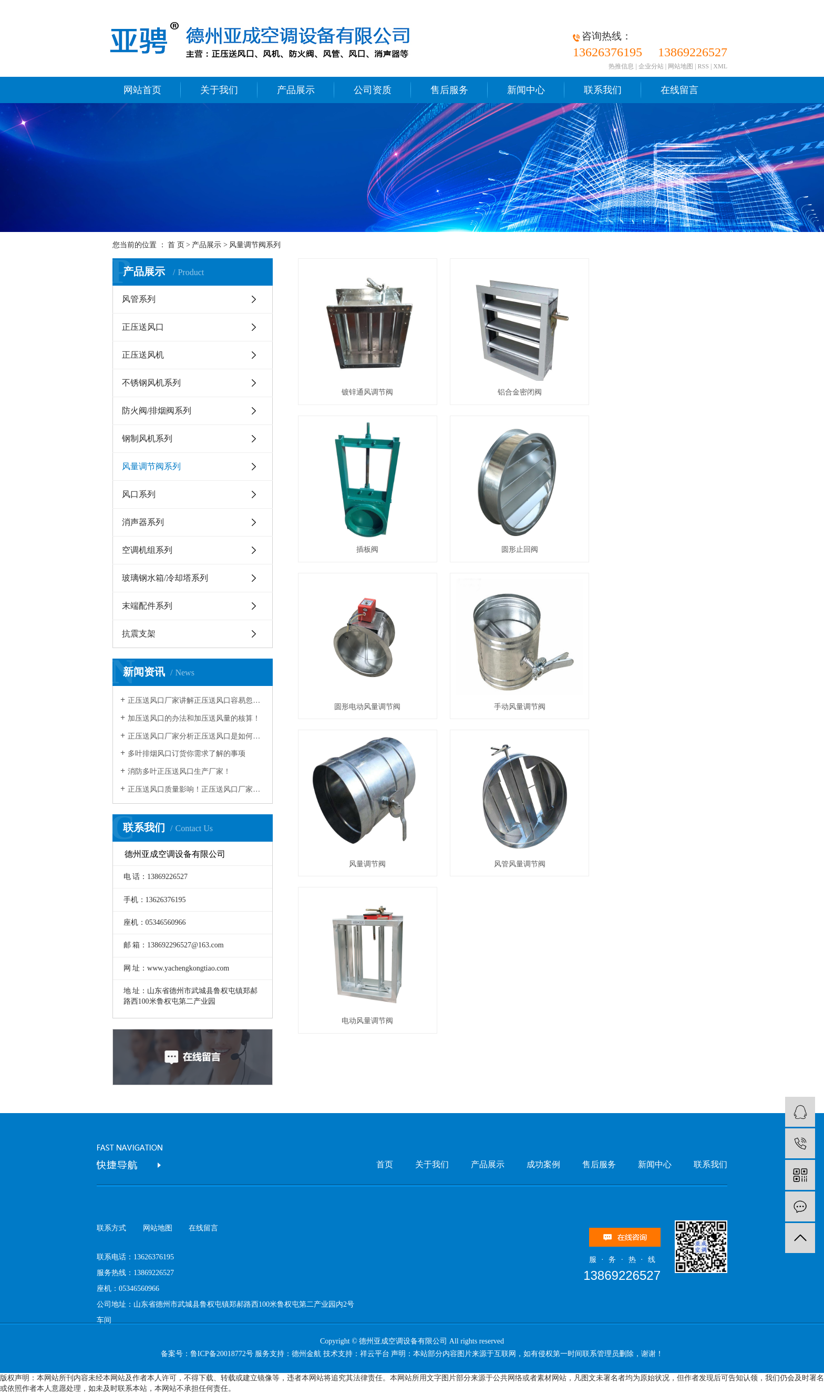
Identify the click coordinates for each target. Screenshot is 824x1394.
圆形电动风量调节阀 (504, 549)
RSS (703, 66)
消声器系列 (143, 522)
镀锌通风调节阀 (362, 392)
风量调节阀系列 (255, 245)
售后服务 (449, 90)
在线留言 (679, 90)
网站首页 (142, 90)
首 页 (176, 245)
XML (720, 66)
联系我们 (603, 90)
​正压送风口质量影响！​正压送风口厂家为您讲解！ (196, 789)
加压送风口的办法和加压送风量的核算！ (194, 718)
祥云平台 (374, 1354)
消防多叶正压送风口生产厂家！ (179, 771)
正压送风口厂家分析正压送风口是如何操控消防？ (196, 736)
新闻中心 (526, 90)
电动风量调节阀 (645, 707)
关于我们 (219, 90)
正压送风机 (143, 354)
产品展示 (296, 90)
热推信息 (621, 66)
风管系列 (139, 299)
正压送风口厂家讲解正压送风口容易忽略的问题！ (196, 700)
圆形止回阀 (362, 549)
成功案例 (543, 1164)
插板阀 (645, 392)
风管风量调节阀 (504, 707)
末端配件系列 (147, 605)
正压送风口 (143, 326)
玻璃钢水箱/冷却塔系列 (165, 577)
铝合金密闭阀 (504, 392)
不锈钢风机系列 (151, 382)
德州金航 (306, 1354)
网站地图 (680, 66)
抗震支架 (139, 633)
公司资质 (373, 90)
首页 (384, 1164)
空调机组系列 (147, 550)
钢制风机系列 (147, 438)
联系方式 (111, 1228)
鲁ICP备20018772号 (221, 1354)
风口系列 (139, 494)
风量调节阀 (362, 707)
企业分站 (651, 66)
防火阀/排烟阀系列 (156, 410)
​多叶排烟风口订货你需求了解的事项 (186, 753)
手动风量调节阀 (645, 549)
